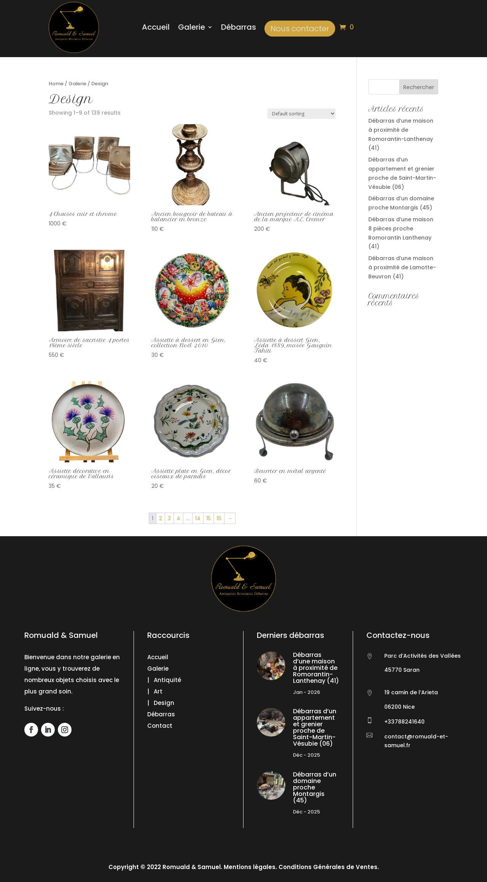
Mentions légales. (250, 867)
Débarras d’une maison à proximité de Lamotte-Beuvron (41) (402, 267)
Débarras (238, 28)
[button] (15, 867)
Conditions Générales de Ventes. (328, 867)
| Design (160, 703)
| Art (154, 691)
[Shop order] (301, 114)
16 (218, 518)
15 (208, 518)
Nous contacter (300, 28)
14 (198, 518)
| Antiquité (164, 680)
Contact (159, 726)
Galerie (191, 28)
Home (56, 83)
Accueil (156, 28)
